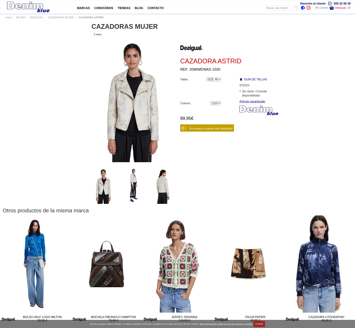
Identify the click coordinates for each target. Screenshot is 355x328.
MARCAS (83, 8)
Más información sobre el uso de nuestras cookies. (226, 323)
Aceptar (259, 323)
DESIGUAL (36, 17)
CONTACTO (156, 8)
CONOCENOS (103, 8)
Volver (97, 34)
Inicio (8, 17)
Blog (308, 8)
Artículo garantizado (252, 101)
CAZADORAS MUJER (60, 17)
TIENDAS (124, 8)
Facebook (303, 8)
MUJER (20, 17)
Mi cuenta (321, 7)
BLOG (139, 8)
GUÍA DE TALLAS (255, 79)
